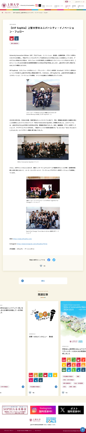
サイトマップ (38, 430)
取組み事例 (68, 6)
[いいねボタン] (41, 266)
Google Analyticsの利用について (24, 430)
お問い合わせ (81, 6)
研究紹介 (74, 6)
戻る (43, 281)
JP (66, 1)
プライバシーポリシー (9, 430)
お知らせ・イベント (58, 6)
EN (70, 1)
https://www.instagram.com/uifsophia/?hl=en (32, 244)
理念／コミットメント (47, 6)
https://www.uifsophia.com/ (22, 239)
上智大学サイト (78, 1)
